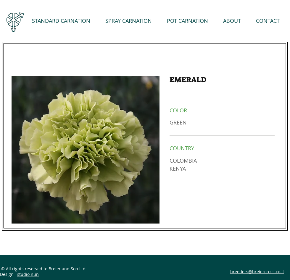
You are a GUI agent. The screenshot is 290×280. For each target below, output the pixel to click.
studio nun (28, 274)
